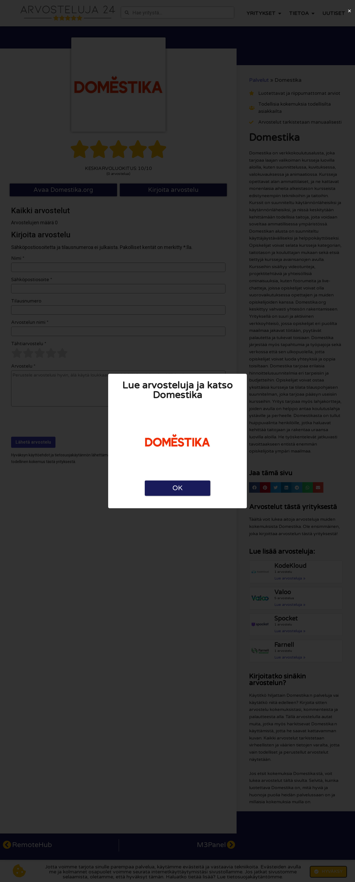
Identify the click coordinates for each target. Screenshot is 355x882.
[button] (349, 11)
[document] (177, 441)
